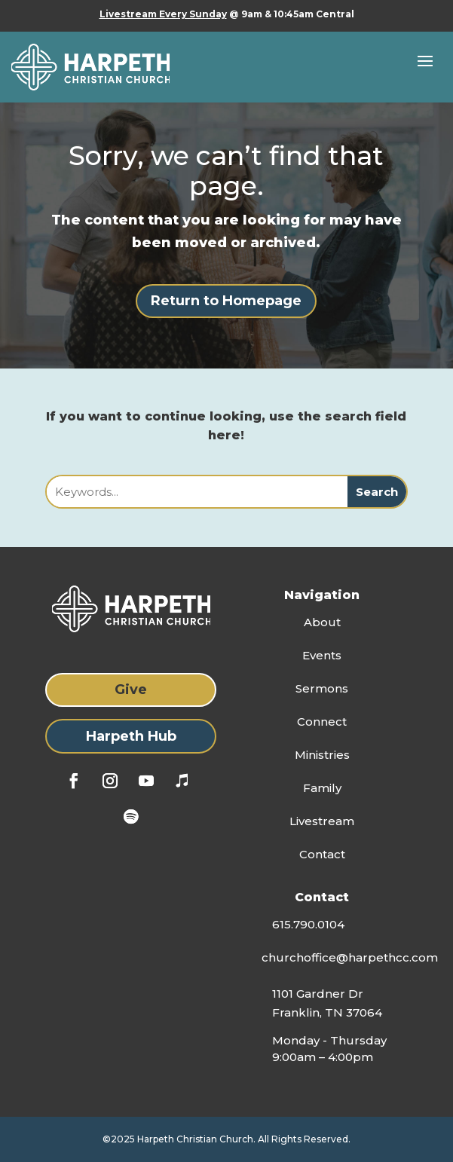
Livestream (321, 821)
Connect (322, 721)
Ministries (322, 755)
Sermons (321, 688)
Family (322, 788)
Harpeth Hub (131, 736)
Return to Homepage (226, 300)
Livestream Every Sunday (163, 14)
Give (131, 689)
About (322, 622)
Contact (322, 854)
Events (321, 655)
